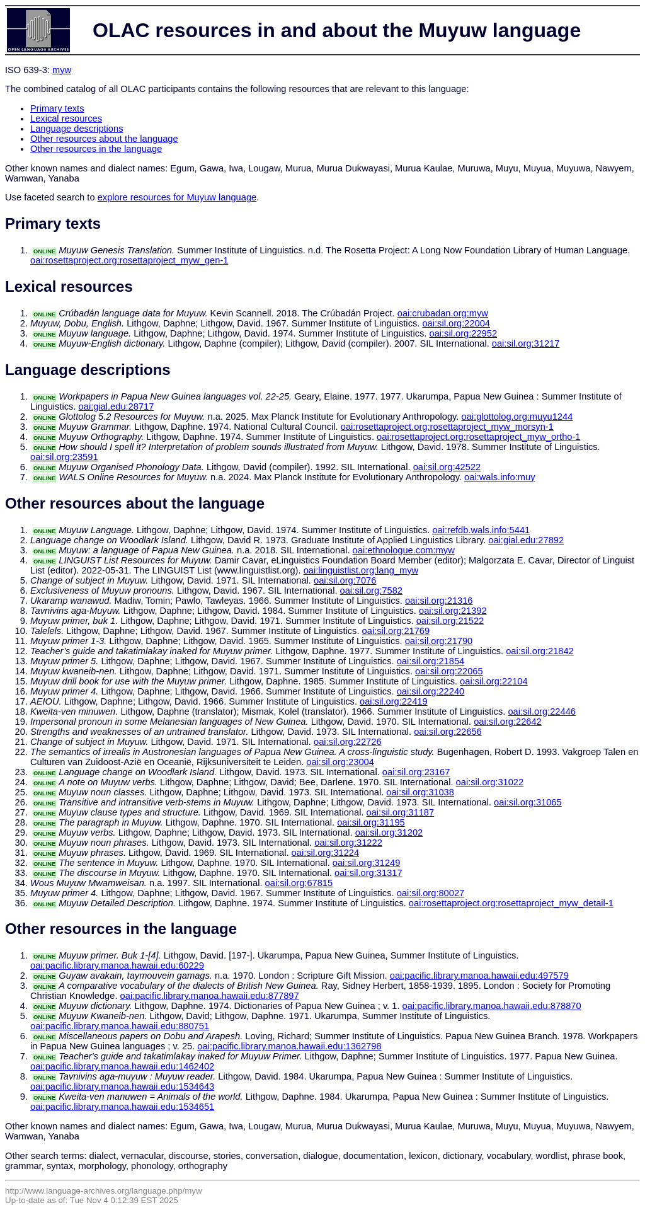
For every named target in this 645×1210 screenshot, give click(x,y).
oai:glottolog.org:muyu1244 (517, 417)
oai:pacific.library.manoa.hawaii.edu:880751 (119, 1026)
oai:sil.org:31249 (367, 863)
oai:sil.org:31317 (368, 873)
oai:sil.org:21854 (431, 661)
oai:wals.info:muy (499, 477)
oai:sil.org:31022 (490, 782)
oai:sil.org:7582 (371, 590)
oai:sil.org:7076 (345, 580)
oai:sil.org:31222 (348, 843)
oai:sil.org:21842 (540, 651)
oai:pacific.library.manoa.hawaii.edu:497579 (479, 976)
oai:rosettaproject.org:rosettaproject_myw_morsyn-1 (447, 427)
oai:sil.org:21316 (439, 601)
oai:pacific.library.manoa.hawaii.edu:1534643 (122, 1086)
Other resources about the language (104, 139)
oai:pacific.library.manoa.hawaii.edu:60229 (117, 965)
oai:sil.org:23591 (64, 457)
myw (61, 70)
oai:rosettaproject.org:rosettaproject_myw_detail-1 (511, 903)
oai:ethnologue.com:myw (404, 550)
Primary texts (57, 108)
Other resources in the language (96, 149)
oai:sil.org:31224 (326, 853)
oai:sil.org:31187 (401, 812)
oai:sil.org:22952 (463, 333)
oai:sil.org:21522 (450, 621)
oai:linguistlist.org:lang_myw (361, 570)
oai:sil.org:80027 (431, 893)
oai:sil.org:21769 (396, 631)
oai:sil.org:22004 (456, 323)
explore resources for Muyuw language (177, 197)
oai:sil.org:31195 (371, 822)
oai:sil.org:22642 (508, 722)
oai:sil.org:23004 (340, 762)
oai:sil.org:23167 (416, 772)
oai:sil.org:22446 (542, 711)
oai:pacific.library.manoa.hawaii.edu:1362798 (289, 1046)
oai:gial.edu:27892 (526, 540)
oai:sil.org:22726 (348, 742)
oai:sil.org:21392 (453, 611)
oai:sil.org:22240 (431, 691)
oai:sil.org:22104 (494, 681)
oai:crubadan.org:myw (442, 313)
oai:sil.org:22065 (449, 671)
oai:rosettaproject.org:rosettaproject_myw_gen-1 (129, 260)
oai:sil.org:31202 (389, 832)
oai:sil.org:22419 (394, 701)
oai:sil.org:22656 (448, 732)
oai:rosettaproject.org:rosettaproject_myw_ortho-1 (478, 437)
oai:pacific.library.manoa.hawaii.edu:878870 (491, 1006)
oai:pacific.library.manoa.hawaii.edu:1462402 (122, 1066)
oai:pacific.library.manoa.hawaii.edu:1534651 (122, 1107)
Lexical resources (66, 118)
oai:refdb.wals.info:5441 (481, 530)
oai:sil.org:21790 (439, 641)
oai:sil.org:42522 (447, 467)
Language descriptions (76, 129)
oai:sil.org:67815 (299, 883)
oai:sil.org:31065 (528, 802)
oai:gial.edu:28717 (116, 406)
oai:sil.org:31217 (526, 343)
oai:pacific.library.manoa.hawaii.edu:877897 (209, 996)
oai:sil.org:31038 (420, 792)
